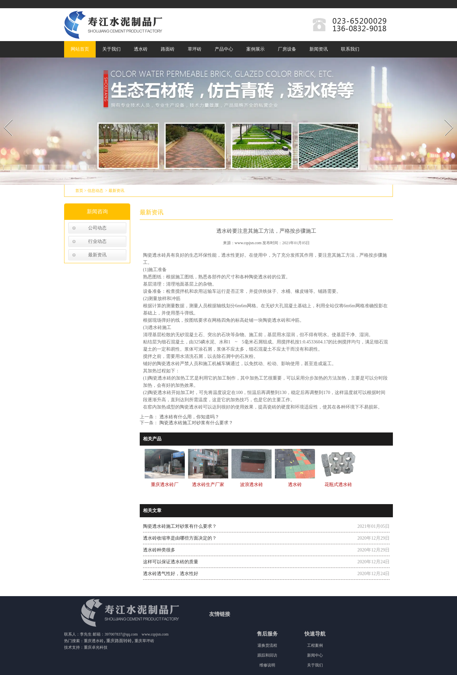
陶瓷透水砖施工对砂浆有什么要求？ (195, 422)
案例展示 (255, 49)
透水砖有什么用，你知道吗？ (188, 416)
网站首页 (80, 49)
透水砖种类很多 (159, 549)
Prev (4, 117)
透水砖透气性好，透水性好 (170, 573)
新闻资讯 (318, 49)
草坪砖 (195, 49)
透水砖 (141, 49)
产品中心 (224, 49)
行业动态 (97, 241)
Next (445, 117)
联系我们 (350, 49)
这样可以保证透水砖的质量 (170, 561)
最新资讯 (97, 254)
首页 (79, 190)
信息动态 (95, 190)
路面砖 (168, 49)
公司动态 (97, 227)
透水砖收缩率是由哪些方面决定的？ (180, 538)
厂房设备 (287, 49)
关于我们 (111, 49)
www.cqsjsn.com (248, 243)
